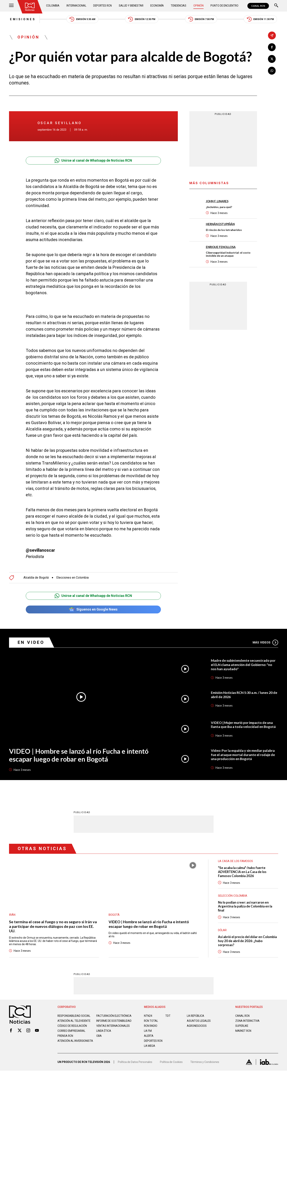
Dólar (222, 930)
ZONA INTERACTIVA (247, 1021)
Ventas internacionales (113, 1029)
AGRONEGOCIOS (197, 1026)
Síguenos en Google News (93, 609)
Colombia (53, 5)
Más (265, 643)
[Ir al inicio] (29, 6)
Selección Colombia (233, 896)
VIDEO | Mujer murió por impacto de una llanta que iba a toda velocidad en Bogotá (243, 725)
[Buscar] (276, 5)
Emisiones (22, 19)
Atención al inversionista (67, 1046)
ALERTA (149, 1036)
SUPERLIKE (242, 1026)
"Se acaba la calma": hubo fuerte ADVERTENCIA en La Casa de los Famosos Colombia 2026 (242, 872)
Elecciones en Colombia (72, 578)
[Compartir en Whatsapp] (272, 71)
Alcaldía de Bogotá (36, 578)
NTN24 (148, 1016)
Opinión (198, 5)
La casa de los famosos (235, 861)
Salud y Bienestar (131, 5)
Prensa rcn (65, 1039)
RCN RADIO (151, 1026)
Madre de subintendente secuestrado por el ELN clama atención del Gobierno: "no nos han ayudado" (243, 664)
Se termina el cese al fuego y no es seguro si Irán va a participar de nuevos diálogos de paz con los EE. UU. (53, 926)
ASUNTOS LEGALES (199, 1021)
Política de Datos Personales (135, 1063)
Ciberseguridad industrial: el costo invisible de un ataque (228, 254)
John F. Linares (217, 201)
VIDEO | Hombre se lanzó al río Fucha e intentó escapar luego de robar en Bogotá (79, 755)
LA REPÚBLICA (196, 1016)
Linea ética (103, 1034)
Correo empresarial (72, 1034)
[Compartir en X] (272, 59)
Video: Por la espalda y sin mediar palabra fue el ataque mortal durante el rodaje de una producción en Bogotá (243, 755)
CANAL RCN (258, 5)
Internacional (76, 5)
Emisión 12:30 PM (142, 19)
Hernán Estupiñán (220, 224)
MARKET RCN (243, 1031)
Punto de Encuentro (224, 5)
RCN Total (151, 1021)
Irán (12, 915)
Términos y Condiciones (204, 1063)
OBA (99, 1039)
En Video (31, 642)
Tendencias (179, 5)
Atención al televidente (74, 1021)
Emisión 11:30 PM (261, 19)
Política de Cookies (171, 1063)
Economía (157, 5)
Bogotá (114, 915)
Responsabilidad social (74, 1016)
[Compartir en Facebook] (272, 47)
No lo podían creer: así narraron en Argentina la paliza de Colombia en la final (245, 907)
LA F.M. (148, 1031)
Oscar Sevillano (59, 123)
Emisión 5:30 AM (82, 19)
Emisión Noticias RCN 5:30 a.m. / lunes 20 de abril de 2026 (244, 695)
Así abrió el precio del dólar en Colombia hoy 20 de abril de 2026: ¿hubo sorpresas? (248, 941)
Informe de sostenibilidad (106, 1023)
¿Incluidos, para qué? (219, 207)
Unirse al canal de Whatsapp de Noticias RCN (93, 160)
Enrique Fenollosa (221, 247)
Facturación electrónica (114, 1016)
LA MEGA (149, 1046)
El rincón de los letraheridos (224, 229)
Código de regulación (72, 1029)
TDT (168, 1016)
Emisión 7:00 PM (201, 19)
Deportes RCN (102, 5)
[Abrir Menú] (11, 6)
